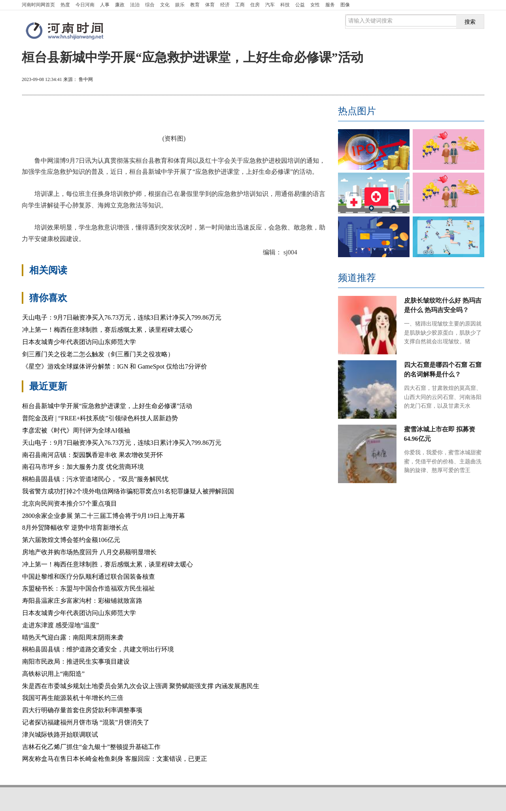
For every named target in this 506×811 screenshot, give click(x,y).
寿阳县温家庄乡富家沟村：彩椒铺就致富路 (82, 600)
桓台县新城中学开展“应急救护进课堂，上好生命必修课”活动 (107, 406)
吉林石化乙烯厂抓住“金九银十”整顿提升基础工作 (91, 746)
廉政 (120, 5)
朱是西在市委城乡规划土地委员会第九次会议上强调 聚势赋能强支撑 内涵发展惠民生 (140, 686)
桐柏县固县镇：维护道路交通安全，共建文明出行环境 (98, 649)
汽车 (270, 5)
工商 (240, 5)
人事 (105, 5)
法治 (135, 5)
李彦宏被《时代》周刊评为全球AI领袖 (76, 430)
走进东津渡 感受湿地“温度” (60, 625)
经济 (225, 5)
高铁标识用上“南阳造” (53, 673)
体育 (210, 5)
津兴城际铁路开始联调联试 (60, 734)
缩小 (464, 80)
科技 (285, 5)
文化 (165, 5)
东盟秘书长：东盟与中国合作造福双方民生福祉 (88, 588)
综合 (150, 5)
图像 (345, 5)
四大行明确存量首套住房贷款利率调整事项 (82, 710)
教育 (195, 5)
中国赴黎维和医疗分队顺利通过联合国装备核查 (88, 576)
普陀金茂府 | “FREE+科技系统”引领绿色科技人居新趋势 (100, 418)
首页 (38, 5)
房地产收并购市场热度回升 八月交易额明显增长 (89, 552)
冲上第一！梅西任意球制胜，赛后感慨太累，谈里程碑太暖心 (107, 329)
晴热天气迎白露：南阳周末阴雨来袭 (72, 637)
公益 (300, 5)
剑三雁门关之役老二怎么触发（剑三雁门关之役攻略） (98, 354)
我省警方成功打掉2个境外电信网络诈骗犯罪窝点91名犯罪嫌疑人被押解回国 (128, 491)
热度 (65, 5)
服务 (330, 5)
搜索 (470, 22)
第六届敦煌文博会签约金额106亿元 (71, 539)
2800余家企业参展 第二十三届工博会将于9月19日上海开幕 (103, 515)
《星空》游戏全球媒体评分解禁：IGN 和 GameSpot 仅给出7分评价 (114, 366)
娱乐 (180, 5)
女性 (315, 5)
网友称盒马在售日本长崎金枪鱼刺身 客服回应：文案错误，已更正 (114, 758)
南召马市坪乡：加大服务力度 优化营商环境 (83, 466)
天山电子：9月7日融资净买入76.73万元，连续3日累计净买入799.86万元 (121, 317)
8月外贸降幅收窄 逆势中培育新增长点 (75, 527)
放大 (436, 80)
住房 (255, 5)
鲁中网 (86, 79)
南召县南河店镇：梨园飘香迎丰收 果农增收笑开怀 (92, 455)
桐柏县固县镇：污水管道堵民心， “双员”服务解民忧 (95, 479)
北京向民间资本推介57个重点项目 (69, 503)
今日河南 (85, 5)
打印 (407, 80)
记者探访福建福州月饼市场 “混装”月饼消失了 (85, 722)
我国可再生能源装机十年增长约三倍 (72, 697)
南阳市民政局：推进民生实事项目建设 (76, 661)
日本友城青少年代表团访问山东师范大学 (79, 342)
